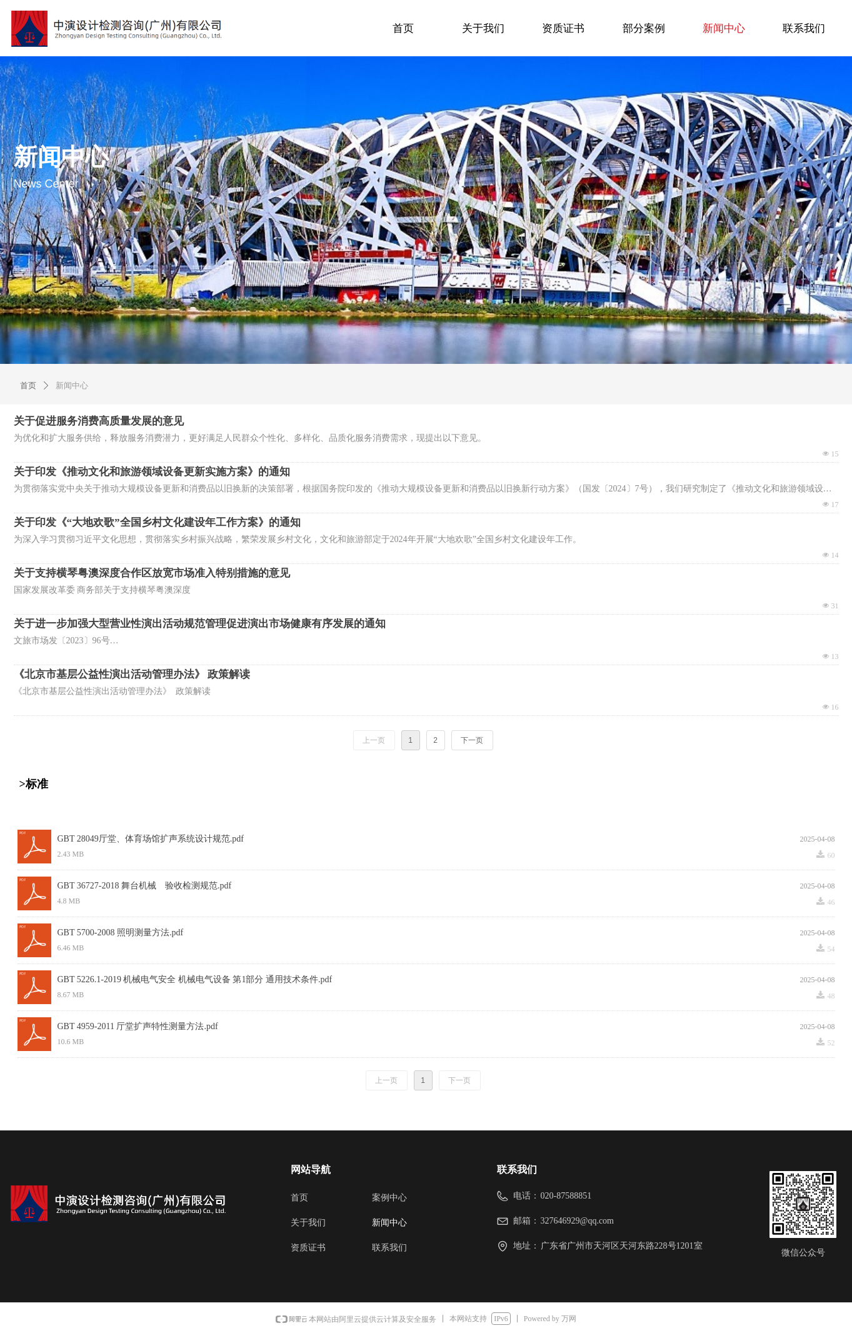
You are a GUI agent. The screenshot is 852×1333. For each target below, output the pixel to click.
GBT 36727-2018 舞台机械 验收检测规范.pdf (145, 885)
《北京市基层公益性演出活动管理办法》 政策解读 (132, 674)
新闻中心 (72, 385)
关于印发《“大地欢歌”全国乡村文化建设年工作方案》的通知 (157, 522)
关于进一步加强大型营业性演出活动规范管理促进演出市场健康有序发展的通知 (200, 624)
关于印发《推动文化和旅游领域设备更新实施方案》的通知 (152, 472)
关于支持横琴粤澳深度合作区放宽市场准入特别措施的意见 (152, 573)
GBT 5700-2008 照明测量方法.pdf (121, 932)
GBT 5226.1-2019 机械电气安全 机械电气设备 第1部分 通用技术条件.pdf (195, 979)
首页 (28, 385)
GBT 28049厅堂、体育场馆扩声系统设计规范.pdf (151, 838)
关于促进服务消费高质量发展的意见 (99, 421)
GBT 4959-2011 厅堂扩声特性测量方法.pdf (138, 1026)
